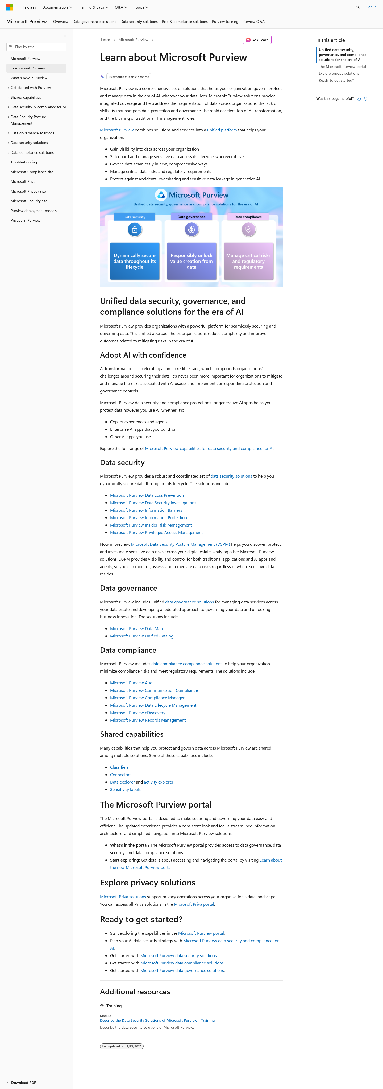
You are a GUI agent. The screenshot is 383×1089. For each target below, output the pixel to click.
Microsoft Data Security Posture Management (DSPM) (180, 544)
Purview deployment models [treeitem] (34, 210)
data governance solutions (189, 601)
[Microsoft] (9, 7)
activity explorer (158, 782)
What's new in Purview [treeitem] (29, 77)
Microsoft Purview (133, 39)
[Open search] (358, 7)
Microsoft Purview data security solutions (178, 955)
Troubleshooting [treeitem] (24, 161)
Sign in (371, 6)
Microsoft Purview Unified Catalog (141, 636)
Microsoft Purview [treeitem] (25, 58)
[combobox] (36, 47)
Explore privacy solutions (339, 73)
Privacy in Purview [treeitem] (25, 220)
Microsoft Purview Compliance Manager (147, 697)
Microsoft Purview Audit (132, 682)
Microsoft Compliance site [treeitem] (32, 171)
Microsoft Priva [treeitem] (23, 181)
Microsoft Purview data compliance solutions (182, 963)
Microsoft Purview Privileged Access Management (156, 532)
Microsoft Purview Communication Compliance (154, 690)
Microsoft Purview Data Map (136, 628)
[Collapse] (65, 35)
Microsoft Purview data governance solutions (182, 970)
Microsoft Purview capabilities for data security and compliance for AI (209, 448)
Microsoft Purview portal (201, 933)
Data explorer (122, 782)
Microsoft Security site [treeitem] (29, 200)
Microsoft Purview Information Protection (148, 517)
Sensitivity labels (125, 789)
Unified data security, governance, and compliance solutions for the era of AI (342, 54)
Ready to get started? (336, 80)
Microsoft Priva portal (194, 904)
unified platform (222, 129)
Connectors (120, 774)
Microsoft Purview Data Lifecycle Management (153, 705)
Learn (105, 39)
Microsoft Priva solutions (123, 896)
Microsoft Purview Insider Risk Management (151, 525)
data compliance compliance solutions (186, 663)
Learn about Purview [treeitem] (28, 68)
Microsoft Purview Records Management (148, 720)
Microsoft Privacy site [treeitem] (28, 191)
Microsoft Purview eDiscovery (137, 712)
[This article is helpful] (359, 99)
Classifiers (119, 767)
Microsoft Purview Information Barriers (146, 510)
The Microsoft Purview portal (342, 66)
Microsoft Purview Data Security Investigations (153, 502)
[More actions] (278, 40)
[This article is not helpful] (365, 99)
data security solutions (231, 476)
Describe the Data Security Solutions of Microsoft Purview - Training (157, 1020)
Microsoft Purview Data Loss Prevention (147, 495)
